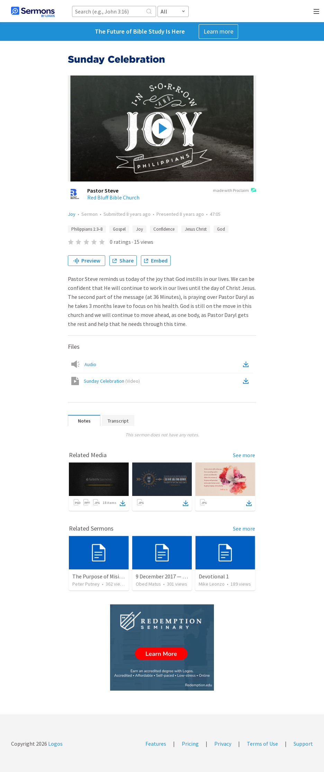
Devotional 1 (214, 576)
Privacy (222, 743)
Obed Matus (148, 584)
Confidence (163, 229)
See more (244, 455)
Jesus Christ (196, 229)
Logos (55, 743)
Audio (90, 364)
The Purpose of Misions (100, 576)
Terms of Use (262, 743)
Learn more (218, 31)
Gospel (119, 229)
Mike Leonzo (212, 584)
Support (303, 743)
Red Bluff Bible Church (113, 197)
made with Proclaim (234, 191)
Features (155, 743)
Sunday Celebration (112, 381)
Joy (71, 214)
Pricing (190, 743)
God (221, 229)
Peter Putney (86, 584)
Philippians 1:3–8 (86, 229)
